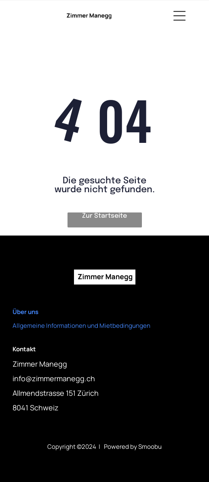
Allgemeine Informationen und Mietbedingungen (81, 325)
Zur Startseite (104, 215)
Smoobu (150, 446)
